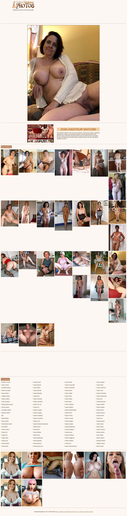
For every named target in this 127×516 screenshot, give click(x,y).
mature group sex (37, 446)
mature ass (4, 440)
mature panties (68, 424)
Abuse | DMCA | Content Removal (64, 511)
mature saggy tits (69, 438)
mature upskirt (100, 404)
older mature (100, 426)
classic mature (5, 399)
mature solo (99, 390)
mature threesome (101, 396)
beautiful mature (6, 387)
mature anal (4, 438)
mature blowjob (37, 393)
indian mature (5, 429)
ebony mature (5, 407)
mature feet (36, 429)
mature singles (100, 382)
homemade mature (6, 424)
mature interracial (69, 387)
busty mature (5, 393)
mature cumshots (37, 418)
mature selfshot (68, 440)
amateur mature (5, 382)
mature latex (68, 396)
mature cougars (37, 410)
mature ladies (68, 393)
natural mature (100, 421)
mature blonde (36, 390)
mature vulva (100, 410)
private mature (100, 432)
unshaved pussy (101, 401)
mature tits (99, 399)
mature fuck (36, 435)
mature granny (36, 443)
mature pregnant (69, 429)
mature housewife (69, 385)
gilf (2, 415)
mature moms (68, 415)
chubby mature (5, 396)
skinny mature (100, 438)
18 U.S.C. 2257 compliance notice (83, 511)
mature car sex (36, 404)
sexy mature (99, 435)
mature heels (68, 382)
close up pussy (5, 401)
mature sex (67, 443)
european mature (6, 410)
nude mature (100, 424)
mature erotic (36, 426)
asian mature (5, 385)
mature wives (100, 415)
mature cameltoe (37, 401)
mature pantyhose (69, 426)
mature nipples (68, 421)
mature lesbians (69, 404)
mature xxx (99, 418)
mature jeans (68, 390)
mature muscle (68, 418)
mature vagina (100, 407)
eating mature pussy (7, 404)
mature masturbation (70, 410)
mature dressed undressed (40, 424)
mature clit (35, 407)
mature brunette (37, 399)
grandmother (5, 418)
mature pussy (68, 432)
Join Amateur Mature (78, 129)
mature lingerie (68, 407)
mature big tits (36, 385)
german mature (5, 413)
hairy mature (5, 421)
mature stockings (101, 393)
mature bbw (4, 446)
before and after (5, 390)
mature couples (37, 413)
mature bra (35, 396)
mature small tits (101, 387)
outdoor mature (100, 429)
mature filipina (36, 432)
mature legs (67, 401)
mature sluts (99, 385)
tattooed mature (100, 440)
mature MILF (68, 413)
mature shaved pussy (70, 446)
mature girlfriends (37, 438)
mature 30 (4, 432)
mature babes (5, 443)
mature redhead (69, 435)
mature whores (100, 413)
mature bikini (36, 387)
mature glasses (37, 440)
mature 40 (4, 435)
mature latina (68, 399)
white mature (100, 446)
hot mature (4, 426)
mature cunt (36, 421)
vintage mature (100, 443)
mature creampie (37, 415)
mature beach (36, 382)
